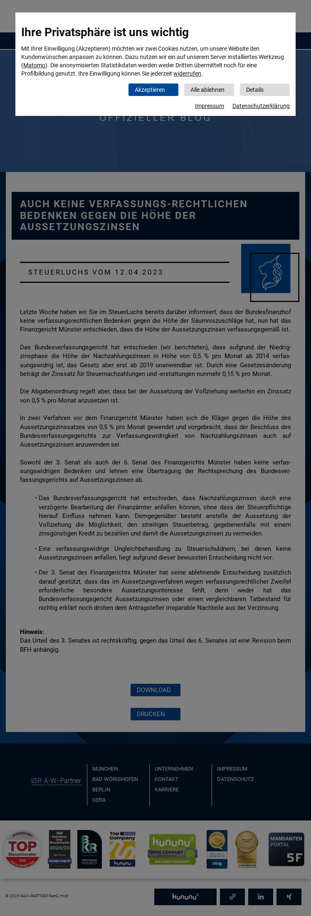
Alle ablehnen (207, 89)
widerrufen (187, 73)
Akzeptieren (150, 89)
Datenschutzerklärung (261, 106)
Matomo (34, 65)
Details (255, 89)
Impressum (209, 106)
